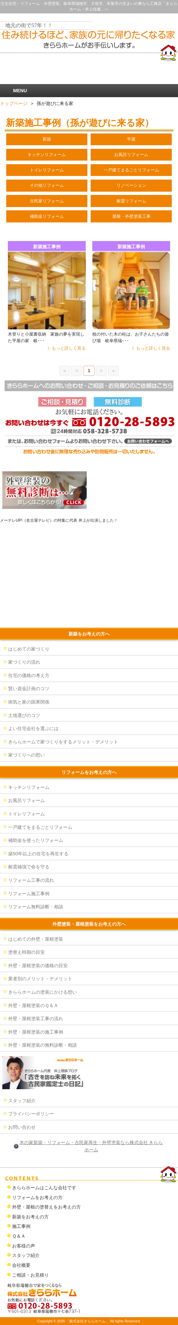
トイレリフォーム (47, 169)
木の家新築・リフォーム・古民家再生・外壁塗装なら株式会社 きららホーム (91, 1146)
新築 (47, 139)
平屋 (131, 139)
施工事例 (21, 1226)
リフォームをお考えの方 (37, 1197)
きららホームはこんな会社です (44, 1187)
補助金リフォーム (47, 216)
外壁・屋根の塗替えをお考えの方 (46, 1207)
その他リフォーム (47, 185)
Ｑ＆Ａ (19, 1236)
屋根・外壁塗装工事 (131, 216)
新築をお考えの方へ (89, 633)
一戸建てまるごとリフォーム (131, 169)
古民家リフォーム (47, 201)
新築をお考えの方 (30, 1216)
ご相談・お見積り (30, 1275)
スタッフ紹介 (26, 1255)
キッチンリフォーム (46, 154)
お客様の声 (23, 1245)
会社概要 (21, 1265)
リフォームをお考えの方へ (89, 772)
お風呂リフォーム (131, 154)
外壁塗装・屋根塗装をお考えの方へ (89, 924)
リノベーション (131, 185)
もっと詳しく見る (69, 348)
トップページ (13, 103)
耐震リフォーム (131, 201)
